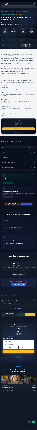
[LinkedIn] (23, 417)
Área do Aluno (23, 411)
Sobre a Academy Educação (25, 403)
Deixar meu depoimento (18, 274)
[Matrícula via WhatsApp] (31, 426)
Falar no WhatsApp (20, 314)
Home (2, 11)
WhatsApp (18, 356)
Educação (7, 11)
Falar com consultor (8, 197)
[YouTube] (26, 417)
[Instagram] (21, 417)
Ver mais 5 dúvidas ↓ (18, 308)
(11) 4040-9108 (4, 411)
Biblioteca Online (23, 413)
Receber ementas (7, 182)
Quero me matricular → (26, 203)
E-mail (3, 429)
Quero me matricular (18, 128)
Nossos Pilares (23, 404)
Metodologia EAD (23, 406)
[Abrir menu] (34, 4)
